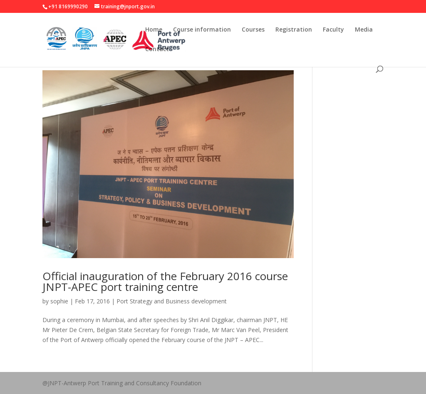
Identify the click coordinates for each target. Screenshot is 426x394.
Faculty (333, 30)
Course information (202, 30)
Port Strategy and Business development (171, 301)
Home (153, 30)
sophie (59, 301)
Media (364, 30)
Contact (157, 49)
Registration (293, 30)
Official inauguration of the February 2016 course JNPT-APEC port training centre (165, 281)
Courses (253, 30)
